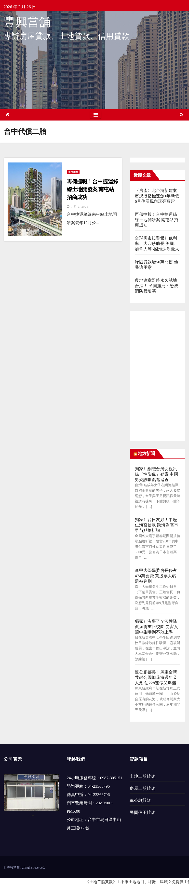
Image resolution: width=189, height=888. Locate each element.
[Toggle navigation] (95, 115)
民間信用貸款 (142, 812)
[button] (181, 115)
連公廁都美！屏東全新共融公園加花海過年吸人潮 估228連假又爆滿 (156, 677)
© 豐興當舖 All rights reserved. (24, 867)
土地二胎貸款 (142, 776)
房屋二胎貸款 (142, 788)
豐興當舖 (27, 21)
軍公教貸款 (140, 800)
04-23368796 (99, 786)
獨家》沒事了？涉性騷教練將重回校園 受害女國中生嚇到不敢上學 (156, 626)
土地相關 (73, 172)
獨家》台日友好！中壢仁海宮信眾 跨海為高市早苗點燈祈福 (156, 525)
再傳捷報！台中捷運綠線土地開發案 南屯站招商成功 (92, 189)
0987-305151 (111, 778)
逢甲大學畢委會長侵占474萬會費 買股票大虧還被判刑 (156, 576)
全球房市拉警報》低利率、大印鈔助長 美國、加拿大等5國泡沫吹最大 (157, 243)
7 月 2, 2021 (79, 206)
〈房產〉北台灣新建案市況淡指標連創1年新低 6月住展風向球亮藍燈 (157, 196)
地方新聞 (146, 453)
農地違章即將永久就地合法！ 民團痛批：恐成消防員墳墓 (156, 286)
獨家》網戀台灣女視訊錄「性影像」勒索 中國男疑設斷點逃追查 (156, 474)
